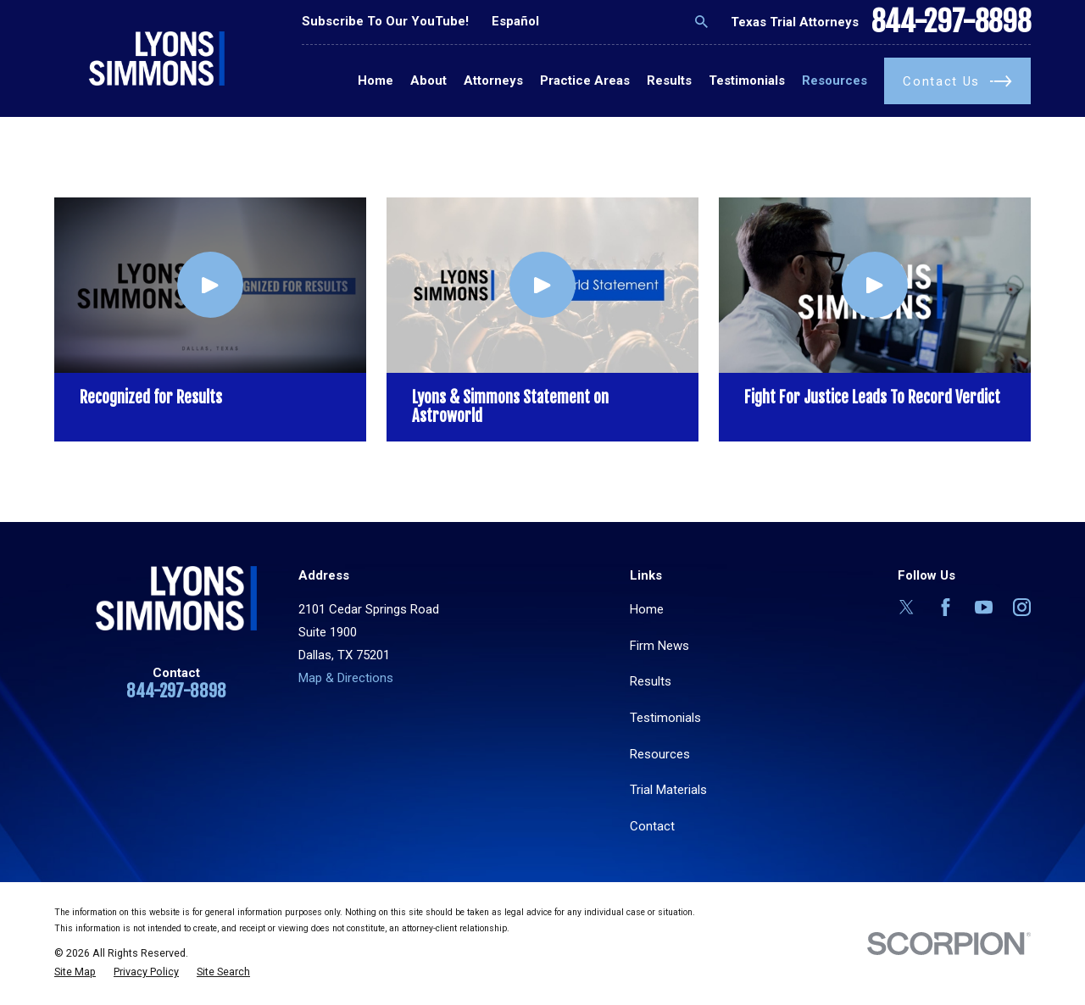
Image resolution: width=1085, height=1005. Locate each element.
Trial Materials (668, 789)
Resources (660, 754)
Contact (652, 826)
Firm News (659, 645)
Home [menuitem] (375, 80)
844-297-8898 (951, 22)
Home (647, 609)
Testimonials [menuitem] (747, 80)
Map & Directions (345, 678)
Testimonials (665, 717)
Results (650, 681)
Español (515, 21)
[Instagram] (1022, 607)
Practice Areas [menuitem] (585, 80)
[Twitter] (906, 607)
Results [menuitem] (669, 80)
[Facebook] (945, 607)
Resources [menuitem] (834, 80)
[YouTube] (984, 607)
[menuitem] (75, 972)
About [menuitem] (428, 80)
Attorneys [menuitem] (493, 80)
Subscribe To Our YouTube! (385, 21)
